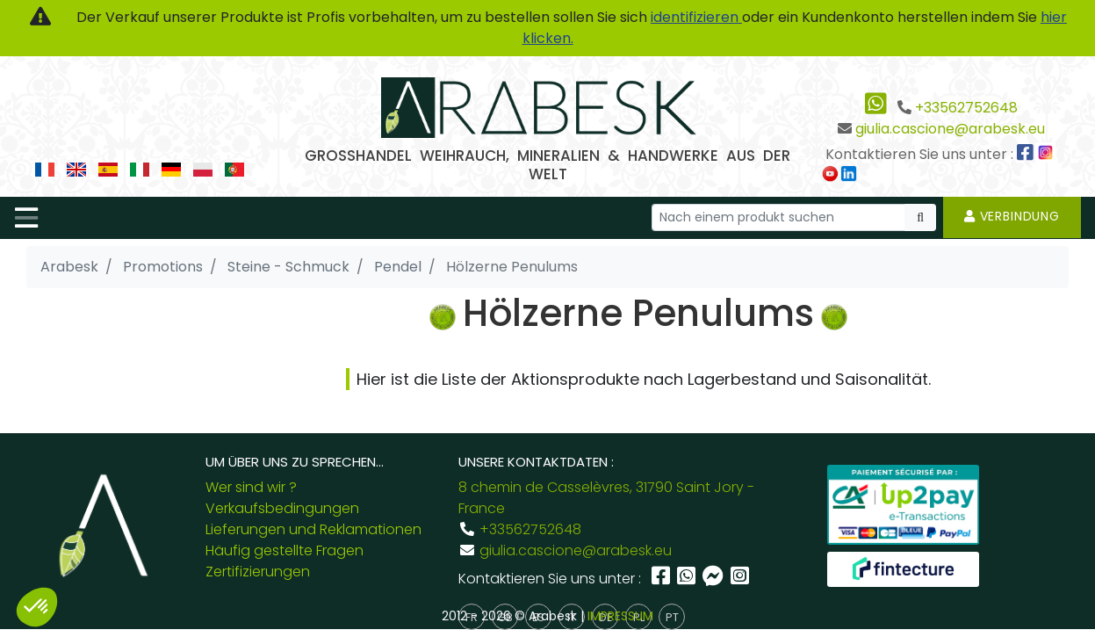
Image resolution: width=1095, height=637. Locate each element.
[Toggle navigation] (26, 218)
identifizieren (696, 17)
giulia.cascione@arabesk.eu (950, 129)
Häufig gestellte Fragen (284, 550)
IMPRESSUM (620, 616)
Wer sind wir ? (251, 487)
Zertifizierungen (257, 571)
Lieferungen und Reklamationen (313, 529)
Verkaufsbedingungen (282, 508)
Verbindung (1012, 216)
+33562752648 (966, 108)
